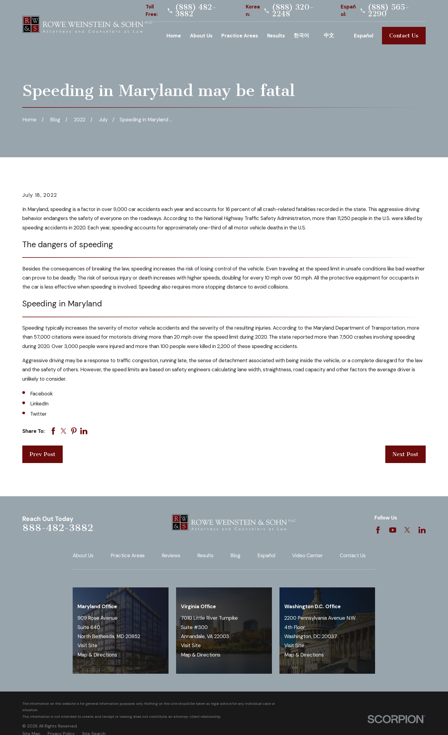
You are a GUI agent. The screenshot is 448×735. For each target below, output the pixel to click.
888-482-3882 (57, 527)
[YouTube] (392, 530)
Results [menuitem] (276, 35)
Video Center (307, 555)
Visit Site (87, 645)
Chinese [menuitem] (334, 35)
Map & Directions (97, 654)
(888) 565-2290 (388, 11)
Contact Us (403, 35)
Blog (235, 555)
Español (266, 555)
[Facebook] (378, 530)
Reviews (171, 555)
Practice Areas (128, 555)
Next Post (405, 454)
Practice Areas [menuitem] (239, 35)
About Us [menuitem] (201, 35)
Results (205, 555)
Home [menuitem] (173, 35)
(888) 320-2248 (293, 11)
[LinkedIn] (422, 530)
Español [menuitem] (363, 35)
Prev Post (42, 454)
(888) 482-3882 (195, 11)
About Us (83, 555)
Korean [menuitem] (304, 35)
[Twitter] (407, 530)
